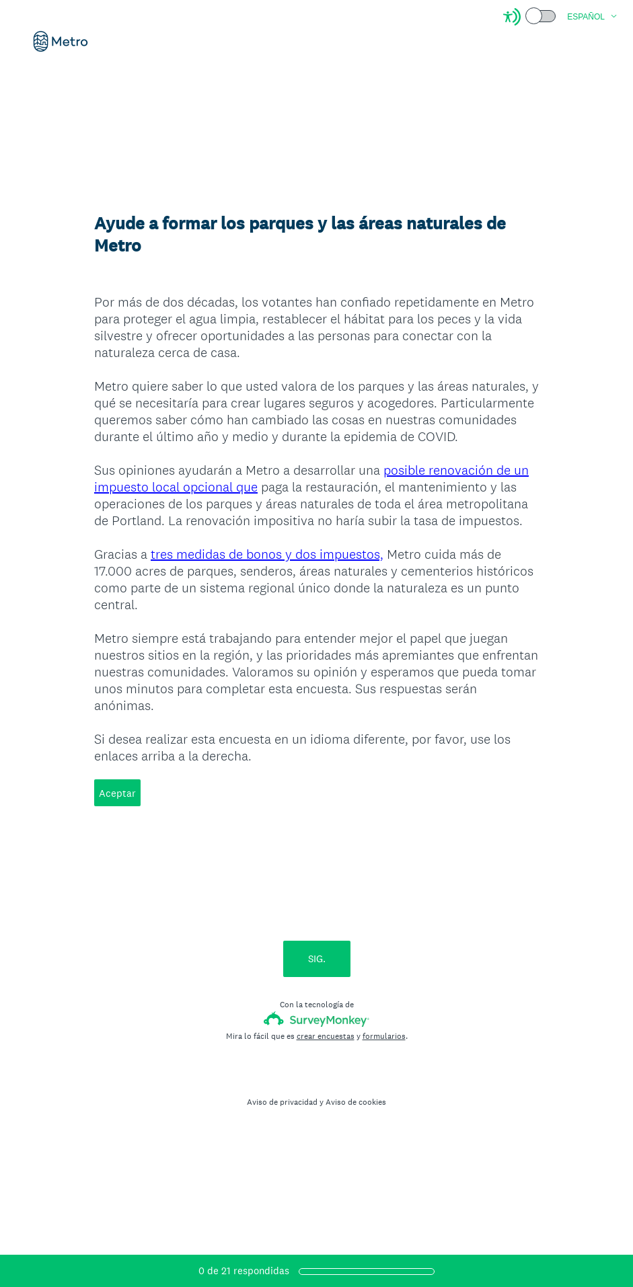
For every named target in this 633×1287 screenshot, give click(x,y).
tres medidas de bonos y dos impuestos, (267, 554)
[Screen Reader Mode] (530, 17)
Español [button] (586, 17)
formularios (384, 1036)
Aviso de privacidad (282, 1102)
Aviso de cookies (356, 1102)
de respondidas (243, 1270)
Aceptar (117, 793)
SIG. (317, 958)
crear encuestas (326, 1036)
